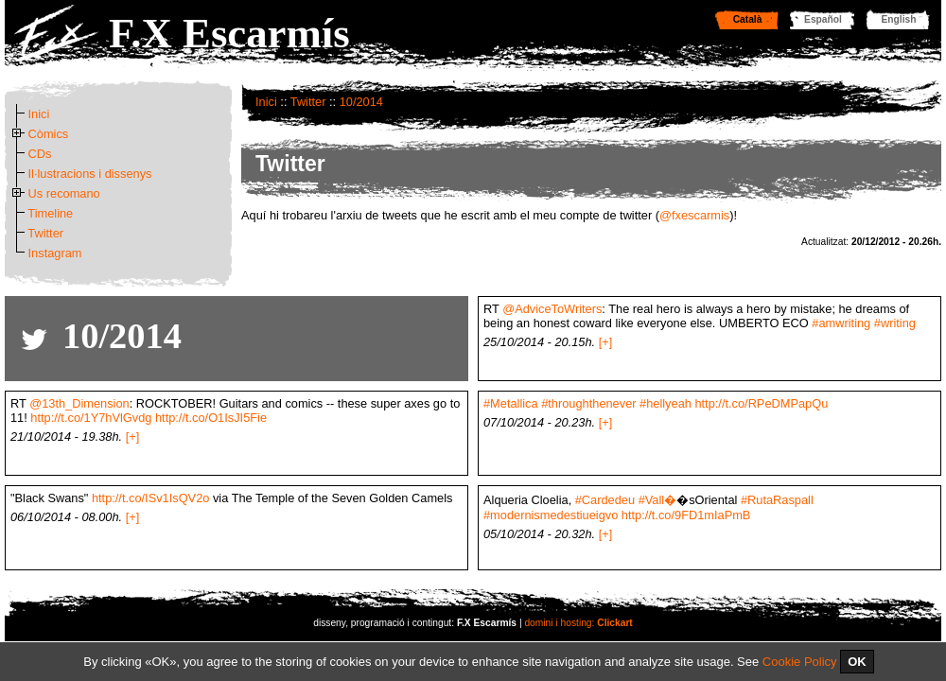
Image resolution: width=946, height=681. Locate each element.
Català (747, 19)
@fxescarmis (694, 215)
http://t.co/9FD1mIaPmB (686, 515)
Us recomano (64, 193)
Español (823, 19)
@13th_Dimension (79, 403)
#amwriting (841, 323)
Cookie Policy (799, 662)
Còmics (48, 134)
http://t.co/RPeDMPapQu (761, 403)
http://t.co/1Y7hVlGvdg (90, 417)
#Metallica (510, 403)
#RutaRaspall (777, 500)
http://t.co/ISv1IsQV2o (150, 498)
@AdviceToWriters (552, 309)
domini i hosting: (578, 623)
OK (857, 662)
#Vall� (658, 500)
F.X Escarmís (229, 33)
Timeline (50, 213)
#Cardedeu (605, 500)
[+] (606, 342)
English (899, 19)
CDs (40, 154)
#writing (895, 323)
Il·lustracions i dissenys (90, 173)
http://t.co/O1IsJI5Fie (211, 417)
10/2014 (361, 102)
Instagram (55, 253)
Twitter (308, 102)
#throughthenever (588, 403)
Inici (266, 102)
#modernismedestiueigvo (550, 515)
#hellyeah (665, 403)
